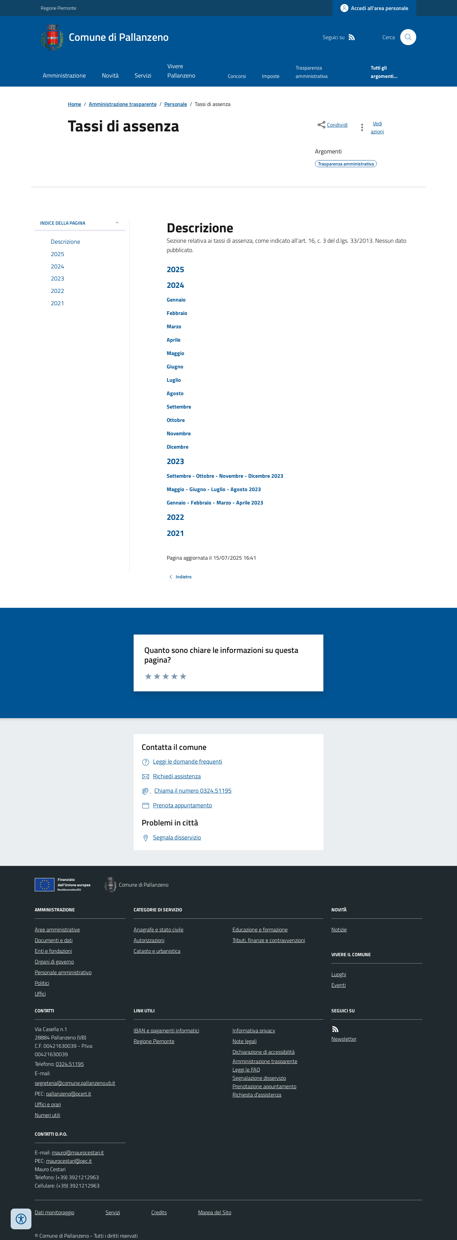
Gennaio (176, 300)
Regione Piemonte (58, 7)
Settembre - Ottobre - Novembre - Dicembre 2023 (225, 476)
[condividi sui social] (332, 124)
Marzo (174, 326)
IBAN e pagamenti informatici (166, 1030)
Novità (110, 75)
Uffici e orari (48, 1104)
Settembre (179, 407)
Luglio (174, 380)
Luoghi (338, 974)
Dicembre (177, 447)
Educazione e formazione (260, 929)
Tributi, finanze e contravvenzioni (269, 940)
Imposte (271, 76)
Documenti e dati (53, 940)
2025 (175, 269)
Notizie (339, 929)
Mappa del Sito (214, 1212)
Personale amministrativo (63, 972)
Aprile (173, 340)
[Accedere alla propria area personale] (374, 8)
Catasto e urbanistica (157, 951)
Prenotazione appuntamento (264, 1086)
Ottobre (176, 420)
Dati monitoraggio (54, 1212)
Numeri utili (47, 1115)
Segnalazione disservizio (259, 1078)
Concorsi (237, 76)
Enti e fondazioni (53, 951)
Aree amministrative (57, 929)
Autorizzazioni (149, 940)
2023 (175, 461)
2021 (175, 533)
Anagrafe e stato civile (158, 929)
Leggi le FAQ (246, 1069)
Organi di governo (54, 961)
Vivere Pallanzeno (181, 71)
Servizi (143, 75)
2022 (175, 517)
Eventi (338, 985)
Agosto (175, 393)
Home (74, 104)
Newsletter (343, 1039)
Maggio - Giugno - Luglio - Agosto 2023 (214, 489)
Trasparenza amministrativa (312, 72)
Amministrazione (64, 75)
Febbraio (177, 313)
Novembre (179, 433)
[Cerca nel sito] (405, 37)
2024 (175, 285)
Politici (42, 983)
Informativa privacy (254, 1030)
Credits (159, 1212)
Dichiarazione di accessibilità (264, 1052)
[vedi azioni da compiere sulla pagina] (372, 127)
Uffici (40, 994)
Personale (175, 104)
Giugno (175, 366)
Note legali (245, 1041)
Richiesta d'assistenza (257, 1095)
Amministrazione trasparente (123, 104)
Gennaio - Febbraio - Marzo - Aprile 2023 (215, 502)
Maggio (175, 353)
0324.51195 (70, 1064)
